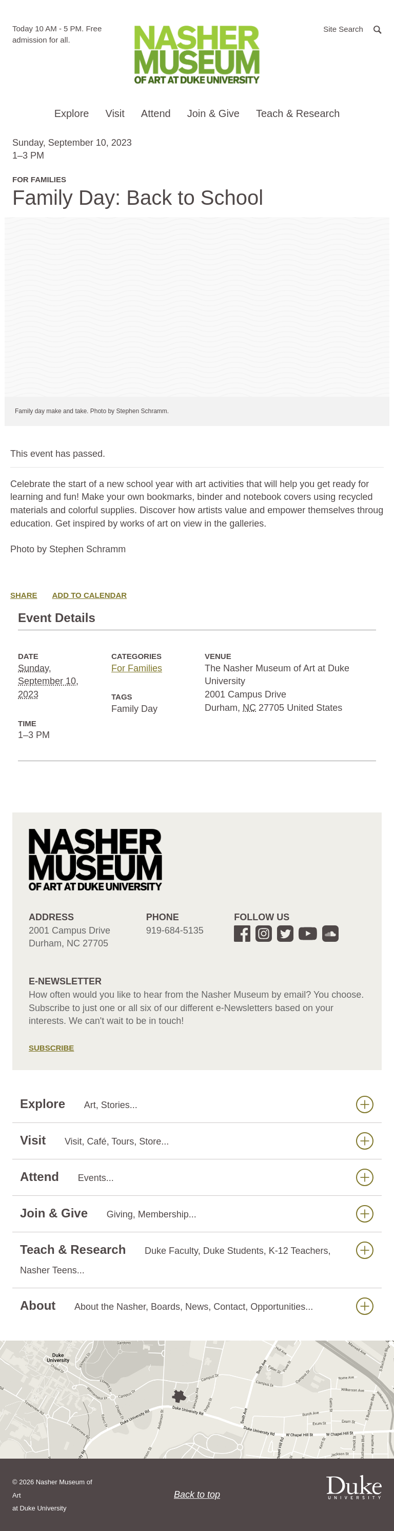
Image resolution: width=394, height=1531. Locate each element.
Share (23, 595)
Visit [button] (114, 113)
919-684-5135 (175, 930)
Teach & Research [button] (298, 113)
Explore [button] (71, 113)
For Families (136, 668)
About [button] (196, 1305)
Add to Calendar (89, 595)
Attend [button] (156, 113)
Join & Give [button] (213, 113)
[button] (352, 28)
